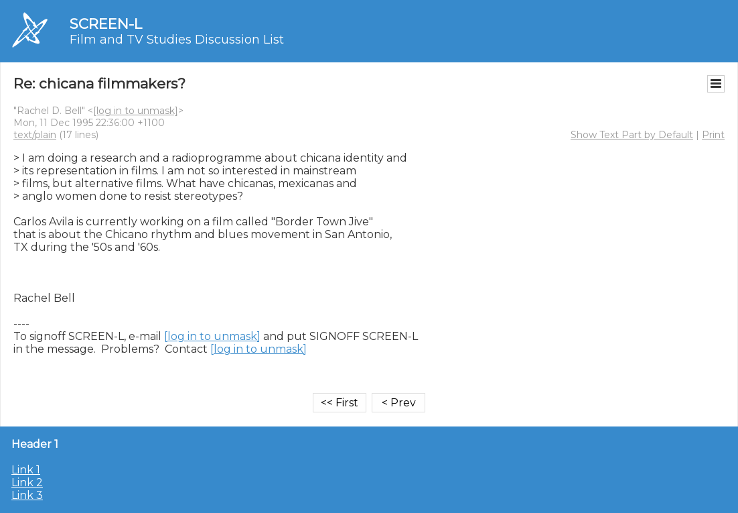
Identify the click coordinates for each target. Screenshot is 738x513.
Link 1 (25, 469)
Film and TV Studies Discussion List (177, 39)
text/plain (34, 135)
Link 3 (27, 495)
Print (713, 135)
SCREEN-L (106, 23)
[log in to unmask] (135, 111)
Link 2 (27, 482)
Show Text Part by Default (632, 135)
